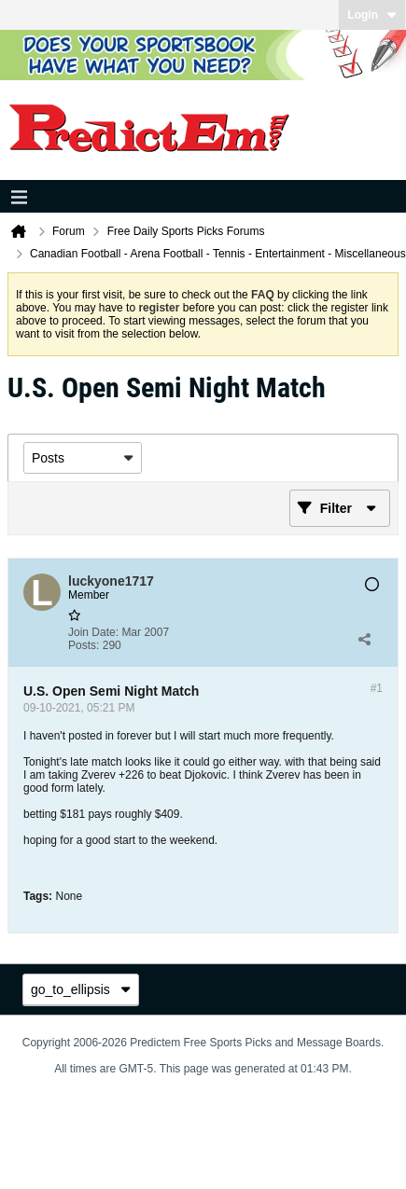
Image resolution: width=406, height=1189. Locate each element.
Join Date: (93, 632)
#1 (377, 688)
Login (372, 14)
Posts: (83, 645)
